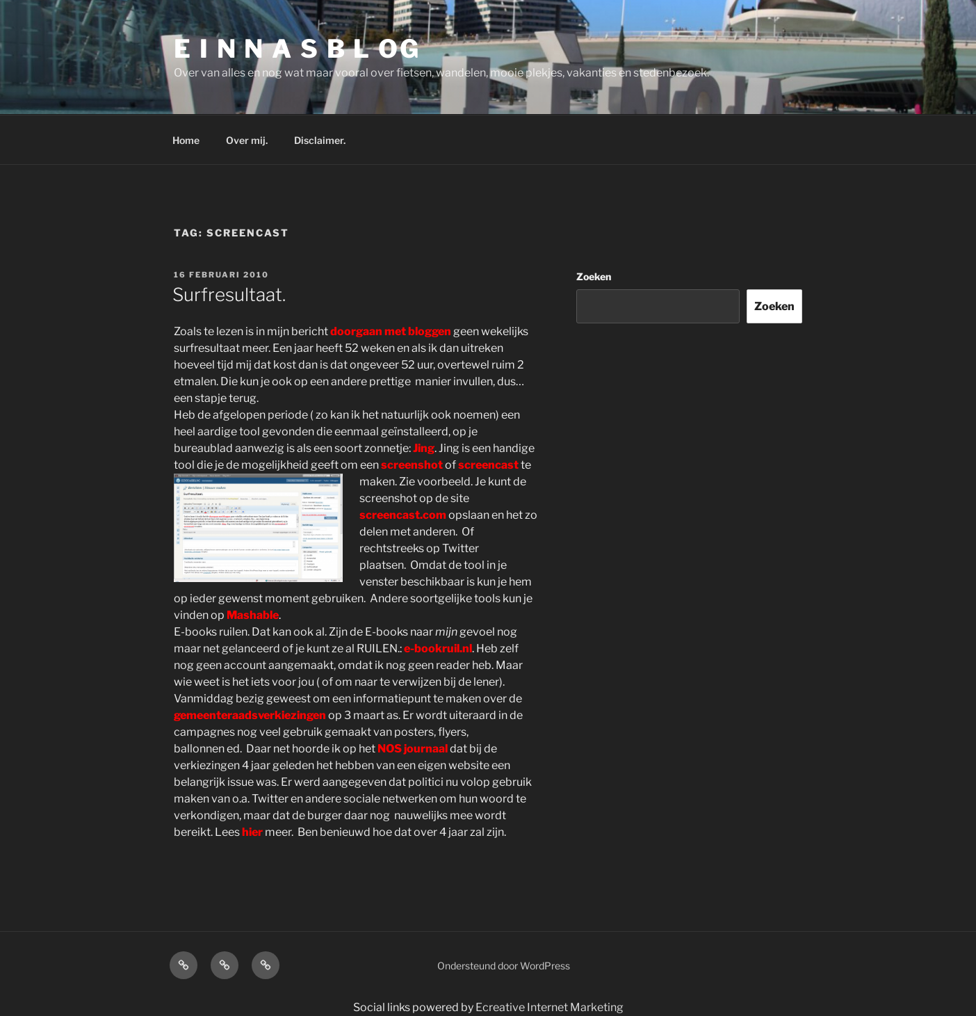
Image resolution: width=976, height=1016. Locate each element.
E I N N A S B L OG (297, 48)
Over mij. (247, 140)
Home (186, 140)
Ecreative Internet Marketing (549, 1007)
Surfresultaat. (229, 294)
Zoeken (593, 276)
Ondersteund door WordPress (503, 965)
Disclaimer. (319, 140)
